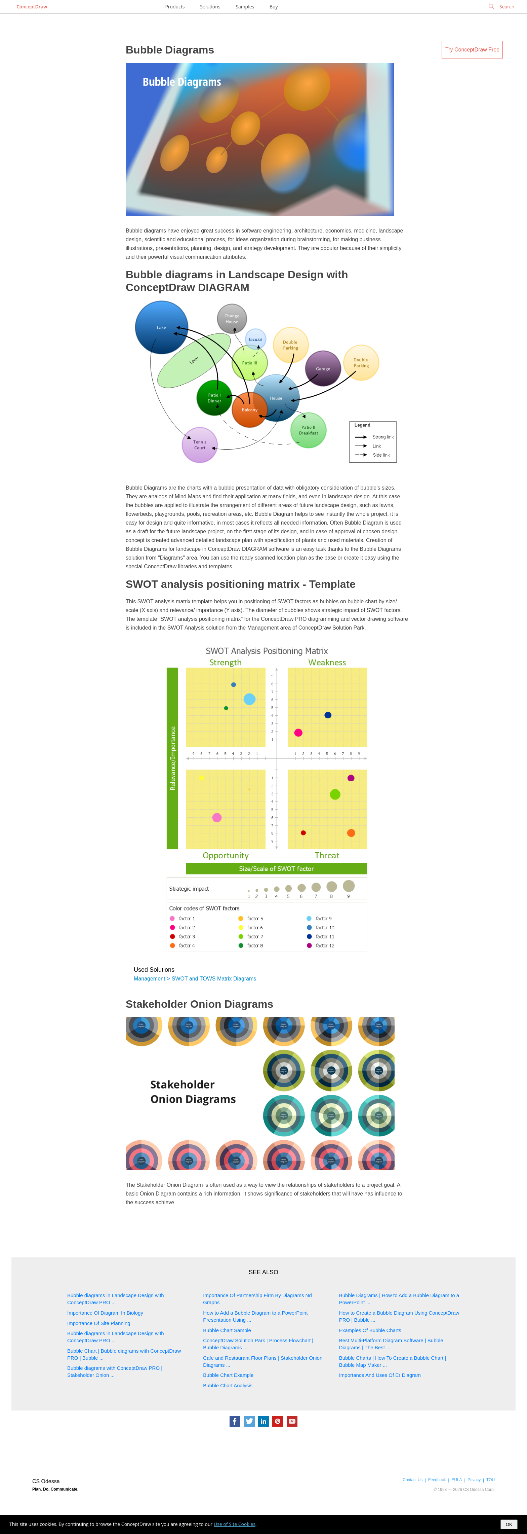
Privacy (474, 1479)
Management (149, 979)
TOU (490, 1479)
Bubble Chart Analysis (227, 1385)
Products (175, 6)
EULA (456, 1479)
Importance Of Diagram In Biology (105, 1313)
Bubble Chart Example (228, 1375)
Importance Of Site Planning (98, 1323)
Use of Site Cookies (234, 1524)
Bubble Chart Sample (227, 1330)
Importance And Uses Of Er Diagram (380, 1375)
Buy (274, 6)
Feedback (437, 1479)
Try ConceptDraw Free (472, 49)
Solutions (210, 6)
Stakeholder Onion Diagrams (199, 1004)
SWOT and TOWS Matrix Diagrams (214, 979)
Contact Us (412, 1479)
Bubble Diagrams (170, 50)
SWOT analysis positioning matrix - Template (241, 584)
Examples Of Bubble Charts (370, 1330)
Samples (245, 6)
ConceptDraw (31, 6)
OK (509, 1524)
